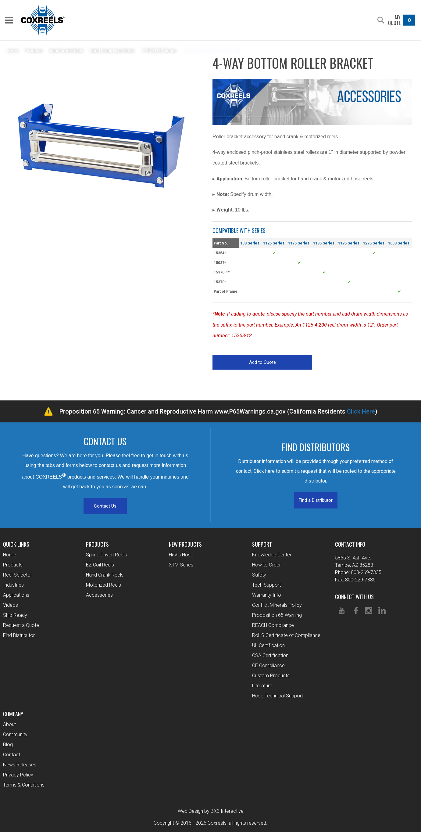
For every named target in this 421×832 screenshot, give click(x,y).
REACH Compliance (273, 625)
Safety (259, 575)
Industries (13, 585)
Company (13, 714)
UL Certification (268, 645)
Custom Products (271, 675)
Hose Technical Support (277, 696)
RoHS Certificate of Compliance (286, 635)
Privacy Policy (18, 775)
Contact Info (350, 544)
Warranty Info (266, 595)
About (9, 724)
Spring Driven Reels (106, 555)
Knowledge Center (271, 555)
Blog (8, 744)
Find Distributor (19, 635)
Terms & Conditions (24, 785)
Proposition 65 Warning (277, 615)
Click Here (361, 411)
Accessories (99, 595)
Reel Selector (17, 575)
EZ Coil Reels (100, 565)
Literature (262, 686)
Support (262, 544)
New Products (185, 544)
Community (15, 734)
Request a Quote (21, 625)
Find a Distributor (316, 500)
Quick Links (16, 544)
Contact (11, 755)
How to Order (266, 565)
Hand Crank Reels (104, 575)
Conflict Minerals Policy (277, 605)
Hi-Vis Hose (181, 555)
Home (9, 555)
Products (13, 565)
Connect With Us (354, 597)
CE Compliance (268, 665)
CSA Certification (270, 655)
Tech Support (266, 585)
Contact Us (105, 506)
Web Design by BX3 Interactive (211, 811)
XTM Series (181, 565)
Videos (10, 605)
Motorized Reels (103, 585)
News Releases (19, 765)
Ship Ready (15, 615)
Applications (16, 595)
